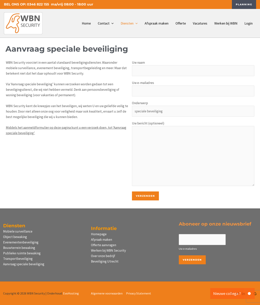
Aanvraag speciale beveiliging (23, 264)
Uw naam (193, 68)
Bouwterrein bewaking (19, 248)
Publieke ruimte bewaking (22, 253)
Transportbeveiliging (18, 259)
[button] (244, 4)
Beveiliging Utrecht (104, 261)
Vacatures (200, 23)
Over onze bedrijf (103, 256)
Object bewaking (15, 237)
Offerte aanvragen (103, 245)
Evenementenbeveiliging (20, 242)
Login (248, 23)
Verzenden (192, 259)
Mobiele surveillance (17, 231)
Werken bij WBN (225, 23)
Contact (106, 23)
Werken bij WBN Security (108, 250)
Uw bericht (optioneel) (193, 154)
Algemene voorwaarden (107, 293)
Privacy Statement (138, 293)
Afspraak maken (156, 23)
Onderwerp (193, 109)
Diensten (129, 23)
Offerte (180, 23)
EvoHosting (71, 293)
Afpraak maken (101, 239)
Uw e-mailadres (193, 88)
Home (86, 23)
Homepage (99, 234)
